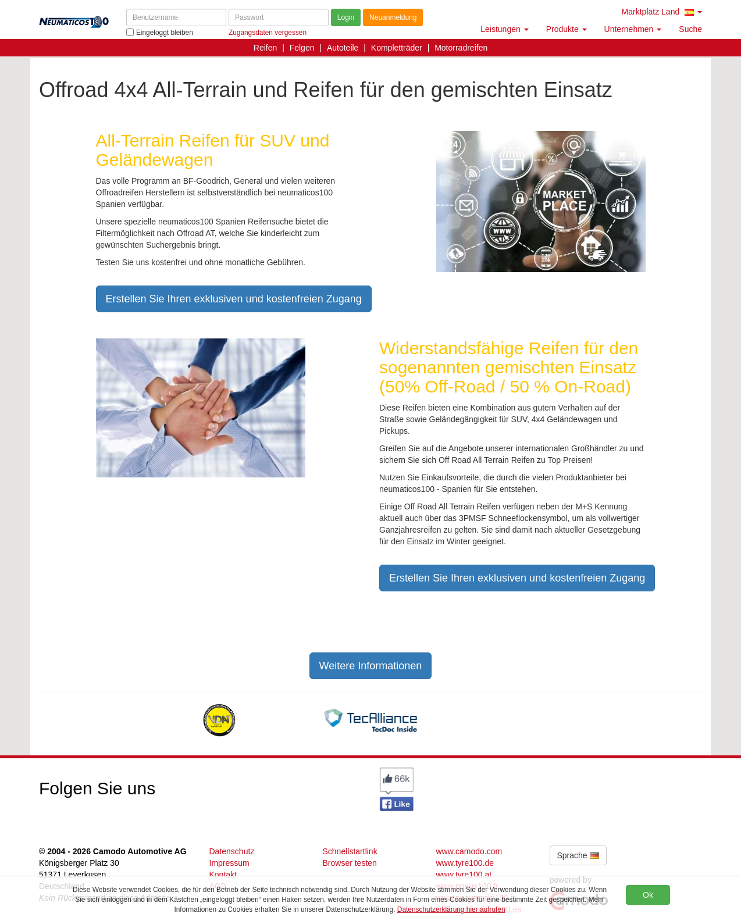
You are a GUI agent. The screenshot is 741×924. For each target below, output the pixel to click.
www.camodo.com (469, 851)
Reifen (265, 47)
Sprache (578, 855)
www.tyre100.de (465, 863)
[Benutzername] (176, 17)
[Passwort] (279, 17)
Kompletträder (396, 47)
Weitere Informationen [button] (370, 666)
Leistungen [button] (504, 29)
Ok (648, 895)
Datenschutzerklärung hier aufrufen (451, 909)
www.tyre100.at (464, 874)
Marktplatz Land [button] (662, 11)
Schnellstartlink (350, 851)
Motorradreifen (460, 47)
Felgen (302, 47)
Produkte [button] (566, 29)
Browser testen (350, 863)
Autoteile (342, 47)
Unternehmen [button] (633, 29)
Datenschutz (232, 851)
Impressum (229, 863)
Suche (690, 29)
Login (345, 17)
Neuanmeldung (392, 17)
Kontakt (223, 874)
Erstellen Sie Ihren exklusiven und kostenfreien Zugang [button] (234, 299)
